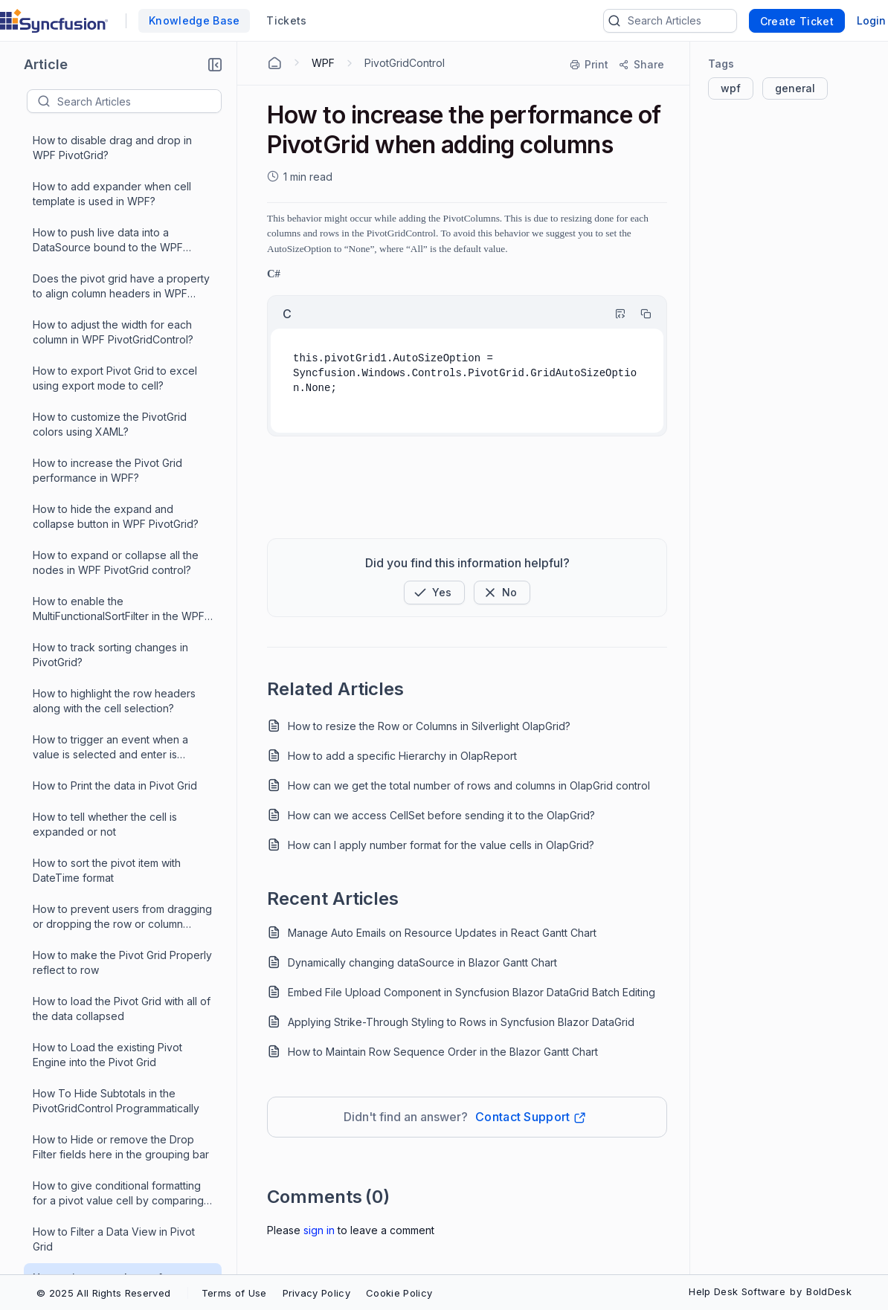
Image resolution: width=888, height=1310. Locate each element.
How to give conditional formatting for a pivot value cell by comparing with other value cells (118, 352)
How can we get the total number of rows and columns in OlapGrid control (469, 785)
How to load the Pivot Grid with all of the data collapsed (121, 167)
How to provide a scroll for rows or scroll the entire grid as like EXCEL (119, 1074)
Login (871, 20)
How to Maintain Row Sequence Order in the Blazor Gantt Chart (443, 1051)
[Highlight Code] (613, 314)
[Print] (589, 64)
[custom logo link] (54, 21)
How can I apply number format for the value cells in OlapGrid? (441, 845)
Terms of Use (234, 1293)
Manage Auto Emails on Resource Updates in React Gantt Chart (442, 932)
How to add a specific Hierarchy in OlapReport (402, 755)
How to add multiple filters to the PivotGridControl (112, 613)
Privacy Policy (316, 1293)
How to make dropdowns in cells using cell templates (113, 1258)
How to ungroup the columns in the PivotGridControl (118, 705)
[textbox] (139, 101)
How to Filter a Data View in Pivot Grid (114, 397)
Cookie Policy (399, 1293)
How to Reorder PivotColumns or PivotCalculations (113, 982)
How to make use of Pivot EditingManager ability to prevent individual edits (114, 1166)
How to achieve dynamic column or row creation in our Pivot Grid (119, 659)
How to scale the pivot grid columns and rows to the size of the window (120, 889)
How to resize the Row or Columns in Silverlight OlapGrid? (429, 726)
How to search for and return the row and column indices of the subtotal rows (113, 844)
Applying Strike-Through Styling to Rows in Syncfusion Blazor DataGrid (461, 1022)
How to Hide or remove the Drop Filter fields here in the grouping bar (121, 305)
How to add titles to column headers (121, 574)
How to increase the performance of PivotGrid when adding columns (123, 443)
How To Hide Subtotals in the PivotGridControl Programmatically (116, 259)
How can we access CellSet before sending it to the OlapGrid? (441, 815)
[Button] (502, 592)
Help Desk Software (737, 1291)
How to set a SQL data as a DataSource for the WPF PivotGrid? (119, 797)
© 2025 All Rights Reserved (103, 1293)
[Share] (640, 64)
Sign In (319, 1230)
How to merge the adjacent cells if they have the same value (117, 1120)
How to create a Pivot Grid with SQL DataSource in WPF (120, 535)
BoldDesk (829, 1291)
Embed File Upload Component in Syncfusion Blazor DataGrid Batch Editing (471, 992)
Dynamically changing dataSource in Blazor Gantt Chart (422, 962)
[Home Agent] (274, 63)
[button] (215, 64)
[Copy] (638, 314)
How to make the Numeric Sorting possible (115, 1212)
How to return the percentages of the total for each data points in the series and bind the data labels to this (118, 936)
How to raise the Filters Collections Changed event (117, 1028)
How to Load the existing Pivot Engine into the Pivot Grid (107, 213)
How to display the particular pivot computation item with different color (122, 489)
